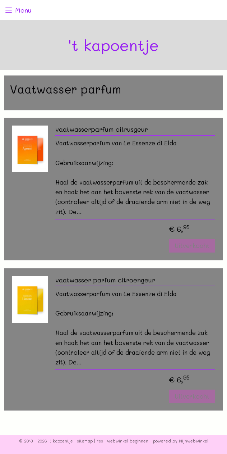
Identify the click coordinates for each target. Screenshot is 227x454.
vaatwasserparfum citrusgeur (101, 129)
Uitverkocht (192, 246)
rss (100, 441)
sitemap (85, 441)
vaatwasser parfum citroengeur (105, 280)
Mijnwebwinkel (193, 441)
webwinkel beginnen (127, 441)
